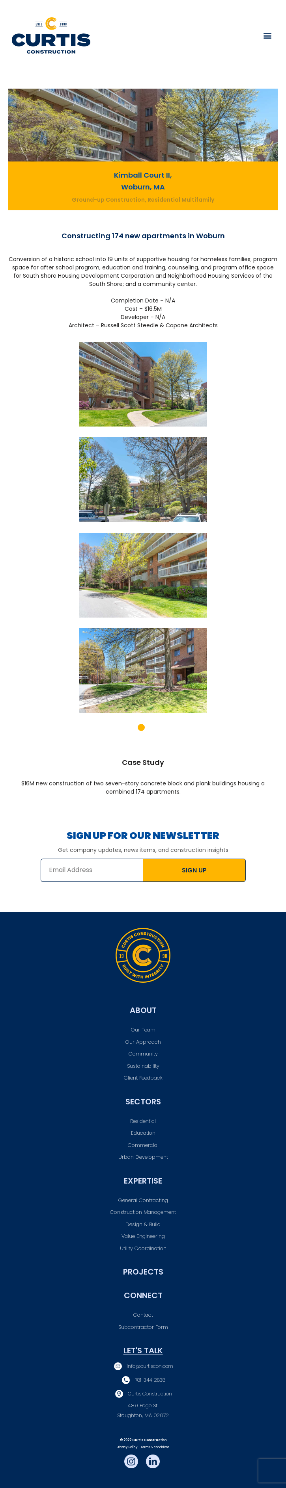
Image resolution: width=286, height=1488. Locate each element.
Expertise (143, 1180)
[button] (267, 35)
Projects (143, 1271)
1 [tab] (141, 727)
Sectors (143, 1101)
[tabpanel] (143, 533)
